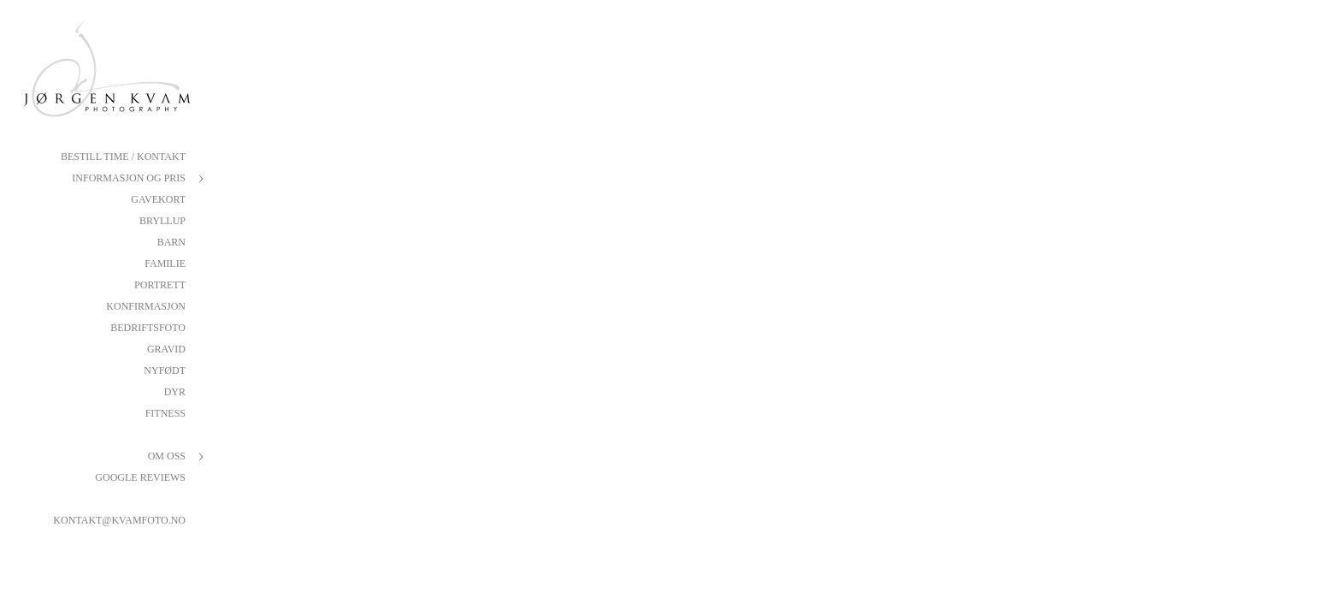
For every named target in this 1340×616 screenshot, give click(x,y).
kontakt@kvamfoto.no (119, 520)
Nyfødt (165, 370)
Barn (171, 242)
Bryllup (162, 221)
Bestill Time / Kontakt (123, 157)
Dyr (175, 392)
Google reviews (140, 477)
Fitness (165, 413)
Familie (165, 264)
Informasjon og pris (129, 178)
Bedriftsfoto (148, 328)
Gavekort (158, 199)
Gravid (166, 349)
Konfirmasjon (146, 306)
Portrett (160, 285)
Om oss (167, 456)
